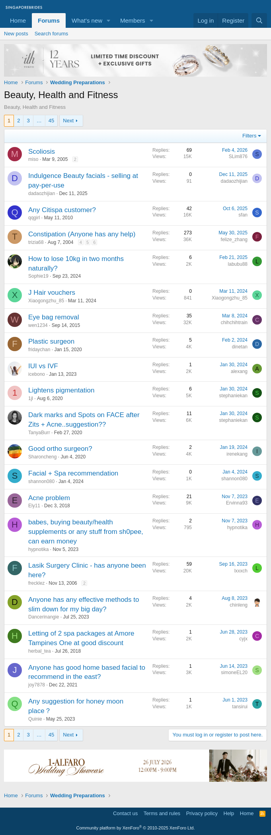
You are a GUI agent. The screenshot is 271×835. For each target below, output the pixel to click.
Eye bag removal (53, 317)
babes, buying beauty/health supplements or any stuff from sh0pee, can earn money (85, 531)
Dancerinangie (43, 617)
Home (18, 20)
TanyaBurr (39, 432)
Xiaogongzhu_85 (46, 300)
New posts (16, 34)
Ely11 (34, 505)
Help (229, 813)
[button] (108, 20)
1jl (30, 398)
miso (33, 159)
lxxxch (241, 571)
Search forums (51, 34)
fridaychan (39, 349)
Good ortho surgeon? (60, 448)
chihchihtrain (234, 322)
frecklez (36, 583)
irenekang (237, 454)
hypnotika (38, 549)
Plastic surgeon (51, 341)
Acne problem (49, 498)
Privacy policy (202, 813)
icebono (36, 374)
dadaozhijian (41, 193)
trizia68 (36, 242)
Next (68, 121)
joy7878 (36, 685)
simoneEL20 (234, 672)
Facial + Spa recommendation (73, 473)
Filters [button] (249, 136)
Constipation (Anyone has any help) (81, 234)
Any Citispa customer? (62, 210)
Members (132, 20)
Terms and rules (162, 813)
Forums (49, 20)
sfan (243, 215)
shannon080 (41, 481)
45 (51, 121)
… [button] (39, 121)
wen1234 (38, 325)
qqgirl (34, 217)
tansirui (240, 706)
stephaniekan (233, 395)
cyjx (243, 639)
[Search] (259, 20)
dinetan (240, 347)
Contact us (125, 813)
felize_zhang (234, 239)
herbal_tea (39, 651)
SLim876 (238, 156)
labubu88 (238, 264)
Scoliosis (41, 151)
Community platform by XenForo (135, 827)
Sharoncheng (42, 457)
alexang (239, 371)
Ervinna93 (237, 503)
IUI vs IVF (43, 366)
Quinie (35, 719)
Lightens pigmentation (61, 390)
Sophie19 (38, 276)
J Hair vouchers (51, 292)
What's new (87, 20)
